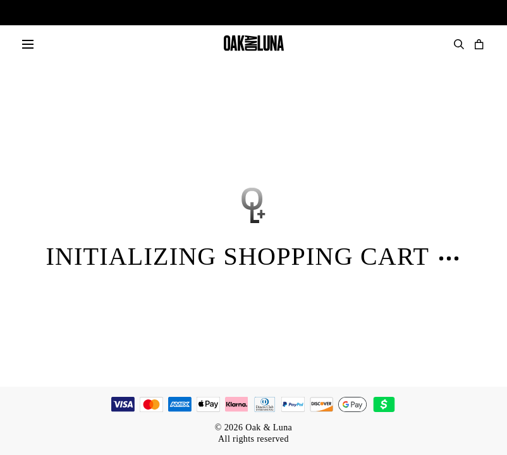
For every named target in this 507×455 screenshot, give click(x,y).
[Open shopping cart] (479, 44)
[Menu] (27, 44)
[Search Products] (459, 44)
